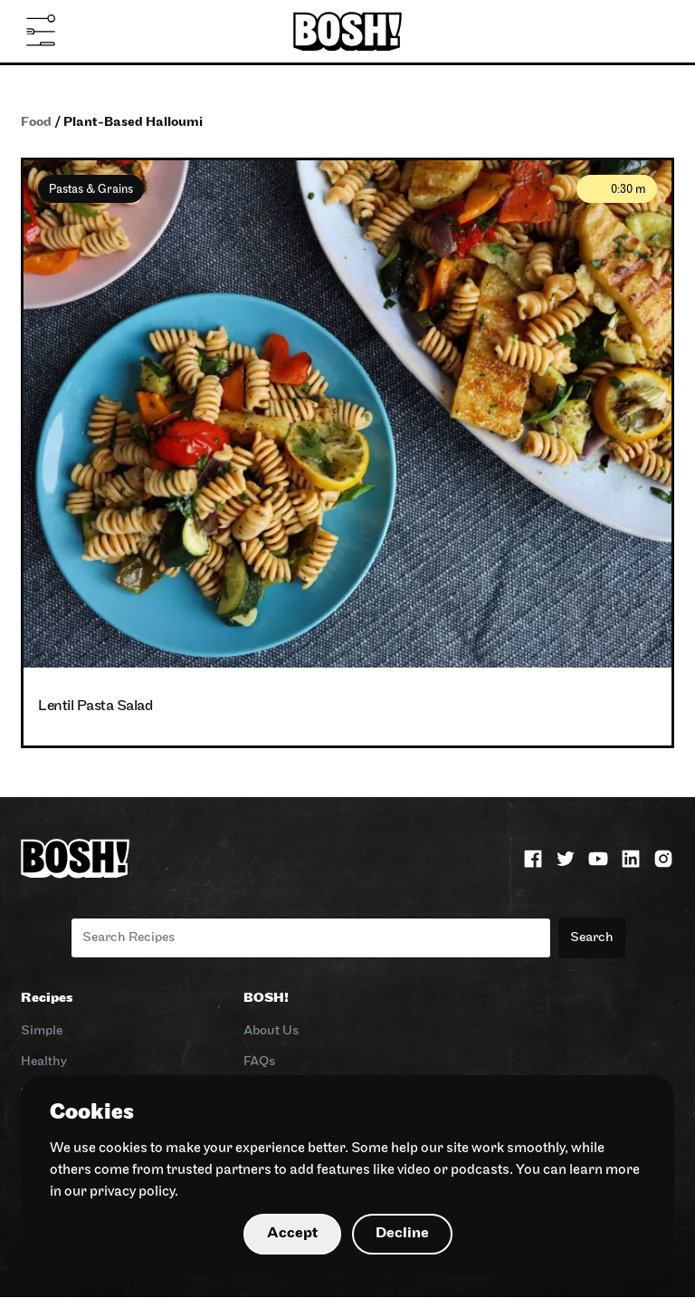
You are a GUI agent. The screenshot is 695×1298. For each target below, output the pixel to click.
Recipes (46, 998)
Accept (292, 1233)
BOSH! (266, 998)
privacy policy (132, 1192)
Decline (402, 1233)
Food (36, 123)
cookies (123, 1148)
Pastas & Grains (91, 190)
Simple (41, 1031)
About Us (271, 1031)
